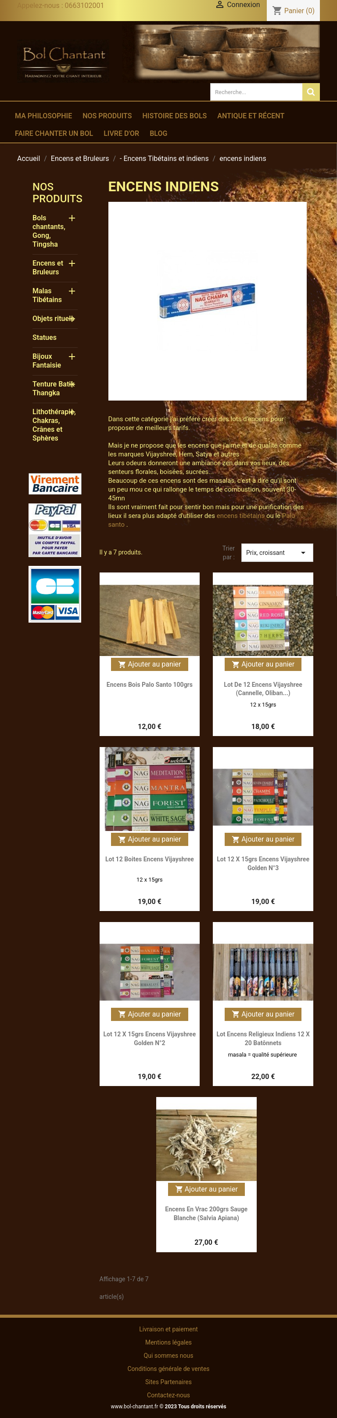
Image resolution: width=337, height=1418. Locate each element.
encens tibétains (241, 516)
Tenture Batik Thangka (53, 388)
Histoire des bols (174, 116)
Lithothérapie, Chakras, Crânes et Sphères (54, 425)
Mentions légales (168, 1342)
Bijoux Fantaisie (46, 360)
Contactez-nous (168, 1395)
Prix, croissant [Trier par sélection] (277, 552)
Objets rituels (53, 318)
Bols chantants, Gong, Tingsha (48, 231)
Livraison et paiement (168, 1329)
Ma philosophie (43, 116)
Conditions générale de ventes (168, 1368)
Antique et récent (250, 116)
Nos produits (107, 116)
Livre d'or (121, 133)
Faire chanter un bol (54, 133)
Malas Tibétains (47, 295)
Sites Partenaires (168, 1381)
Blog (158, 133)
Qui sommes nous (169, 1355)
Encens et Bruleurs (47, 267)
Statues (44, 337)
